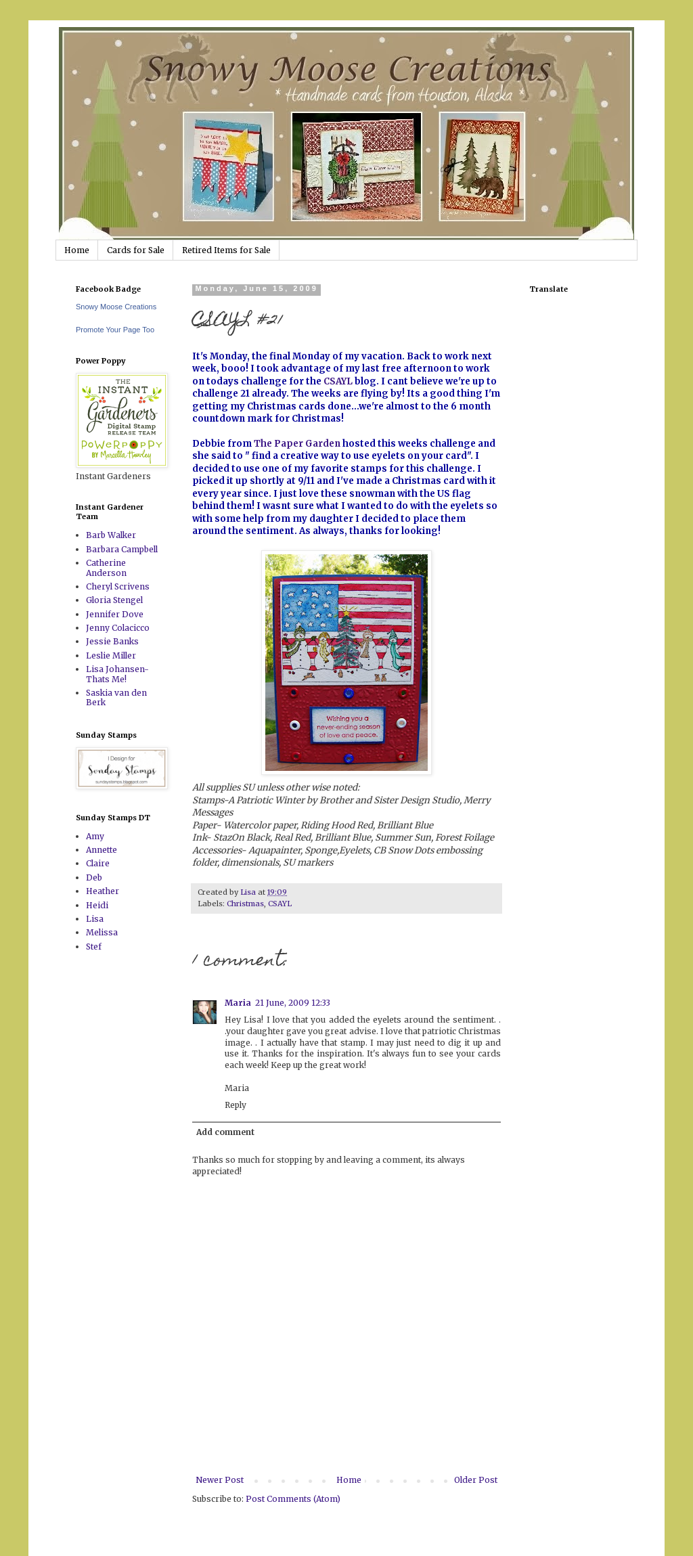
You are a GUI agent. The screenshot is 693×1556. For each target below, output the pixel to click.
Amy (95, 836)
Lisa (95, 919)
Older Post (475, 1480)
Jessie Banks (112, 641)
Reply (235, 1105)
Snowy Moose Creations (116, 307)
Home (76, 250)
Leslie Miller (111, 655)
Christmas (245, 903)
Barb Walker (111, 535)
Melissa (102, 932)
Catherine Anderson (106, 567)
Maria (238, 1003)
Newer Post (220, 1480)
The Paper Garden (297, 443)
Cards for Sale (135, 250)
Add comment (225, 1132)
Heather (102, 891)
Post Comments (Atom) (293, 1499)
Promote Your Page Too (115, 330)
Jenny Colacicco (118, 628)
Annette (101, 850)
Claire (98, 863)
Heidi (97, 905)
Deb (94, 877)
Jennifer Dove (114, 614)
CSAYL (338, 381)
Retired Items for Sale (226, 250)
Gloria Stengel (114, 600)
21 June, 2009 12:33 (292, 1003)
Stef (94, 946)
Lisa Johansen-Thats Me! (117, 674)
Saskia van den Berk (116, 697)
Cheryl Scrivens (118, 586)
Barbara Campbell (122, 549)
